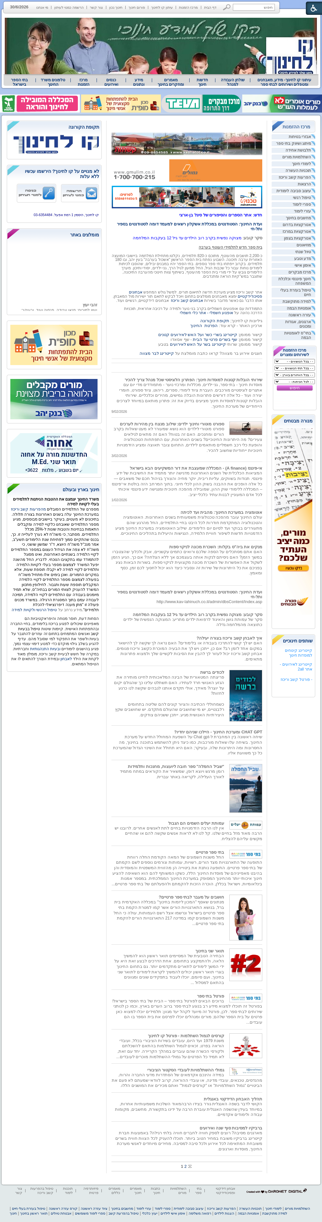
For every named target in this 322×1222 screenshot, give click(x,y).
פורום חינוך (137, 7)
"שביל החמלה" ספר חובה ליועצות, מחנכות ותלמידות (176, 766)
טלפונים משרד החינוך (53, 82)
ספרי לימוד (302, 204)
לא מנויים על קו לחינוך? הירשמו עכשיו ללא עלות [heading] (62, 174)
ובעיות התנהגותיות (44, 649)
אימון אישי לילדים (173, 1213)
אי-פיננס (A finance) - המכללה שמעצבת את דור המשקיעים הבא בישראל (196, 468)
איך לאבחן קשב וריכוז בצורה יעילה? (229, 638)
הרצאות (304, 184)
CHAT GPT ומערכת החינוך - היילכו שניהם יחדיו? (218, 732)
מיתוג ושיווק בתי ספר (293, 143)
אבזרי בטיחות (300, 136)
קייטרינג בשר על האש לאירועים (198, 344)
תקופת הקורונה (214, 320)
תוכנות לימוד (68, 1191)
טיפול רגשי (302, 197)
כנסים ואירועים (111, 82)
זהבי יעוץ (90, 307)
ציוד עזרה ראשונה (94, 1208)
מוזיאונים (303, 245)
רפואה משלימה (200, 1213)
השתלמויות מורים (296, 157)
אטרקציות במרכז (297, 231)
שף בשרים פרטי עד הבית (214, 339)
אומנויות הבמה (299, 308)
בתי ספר (198, 1191)
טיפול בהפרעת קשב (124, 1213)
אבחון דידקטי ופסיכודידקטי (225, 1191)
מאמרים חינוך (135, 1191)
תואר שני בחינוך (209, 951)
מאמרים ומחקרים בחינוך (171, 82)
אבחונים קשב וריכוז (187, 300)
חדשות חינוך (202, 82)
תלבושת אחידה (298, 150)
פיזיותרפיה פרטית (91, 1191)
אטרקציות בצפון (297, 238)
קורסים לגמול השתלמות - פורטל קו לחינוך (186, 1035)
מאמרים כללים (114, 1191)
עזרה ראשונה (299, 315)
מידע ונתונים (138, 82)
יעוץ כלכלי (149, 1213)
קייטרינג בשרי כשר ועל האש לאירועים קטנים (197, 334)
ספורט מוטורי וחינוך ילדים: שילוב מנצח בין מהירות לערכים (172, 424)
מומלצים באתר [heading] (84, 234)
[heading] (54, 127)
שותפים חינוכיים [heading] (298, 640)
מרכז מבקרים (299, 272)
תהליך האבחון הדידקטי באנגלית (233, 1099)
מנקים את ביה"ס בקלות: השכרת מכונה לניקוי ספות (215, 546)
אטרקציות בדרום (297, 225)
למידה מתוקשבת (297, 301)
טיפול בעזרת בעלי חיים (28, 1208)
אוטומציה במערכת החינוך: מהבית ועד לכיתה (221, 512)
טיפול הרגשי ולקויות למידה (34, 610)
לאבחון (66, 659)
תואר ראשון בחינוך (33, 1213)
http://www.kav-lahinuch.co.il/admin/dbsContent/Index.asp (209, 601)
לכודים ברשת (212, 672)
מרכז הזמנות (188, 7)
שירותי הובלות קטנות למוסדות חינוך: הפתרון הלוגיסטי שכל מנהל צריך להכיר (193, 379)
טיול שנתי (303, 252)
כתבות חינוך (155, 1191)
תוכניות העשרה (298, 170)
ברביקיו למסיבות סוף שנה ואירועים (231, 1128)
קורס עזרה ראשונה (63, 1208)
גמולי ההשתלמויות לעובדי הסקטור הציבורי (185, 1070)
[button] (227, 7)
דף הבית (210, 7)
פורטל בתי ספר (210, 996)
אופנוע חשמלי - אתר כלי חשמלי (206, 313)
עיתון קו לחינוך (162, 7)
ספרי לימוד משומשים (90, 1213)
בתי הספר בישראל (19, 82)
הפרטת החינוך (204, 325)
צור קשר (96, 7)
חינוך (13, 1213)
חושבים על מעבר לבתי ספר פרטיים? (191, 897)
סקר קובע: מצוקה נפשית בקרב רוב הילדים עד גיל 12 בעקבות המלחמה (197, 614)
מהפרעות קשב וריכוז (29, 509)
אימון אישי (303, 265)
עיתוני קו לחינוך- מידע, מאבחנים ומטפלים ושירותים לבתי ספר (284, 82)
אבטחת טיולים (61, 1213)
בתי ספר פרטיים (210, 852)
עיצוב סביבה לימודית (293, 191)
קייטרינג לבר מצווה (157, 353)
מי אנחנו (42, 7)
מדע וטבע (302, 258)
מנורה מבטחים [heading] (298, 420)
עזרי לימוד (302, 211)
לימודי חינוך (301, 164)
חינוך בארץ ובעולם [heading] (81, 489)
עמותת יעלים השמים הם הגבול (196, 823)
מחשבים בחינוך (298, 218)
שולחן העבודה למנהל (233, 82)
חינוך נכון (115, 7)
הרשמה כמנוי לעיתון (69, 7)
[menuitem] (284, 82)
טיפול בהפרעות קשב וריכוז (41, 1191)
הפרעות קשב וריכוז (295, 177)
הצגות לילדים (224, 1213)
